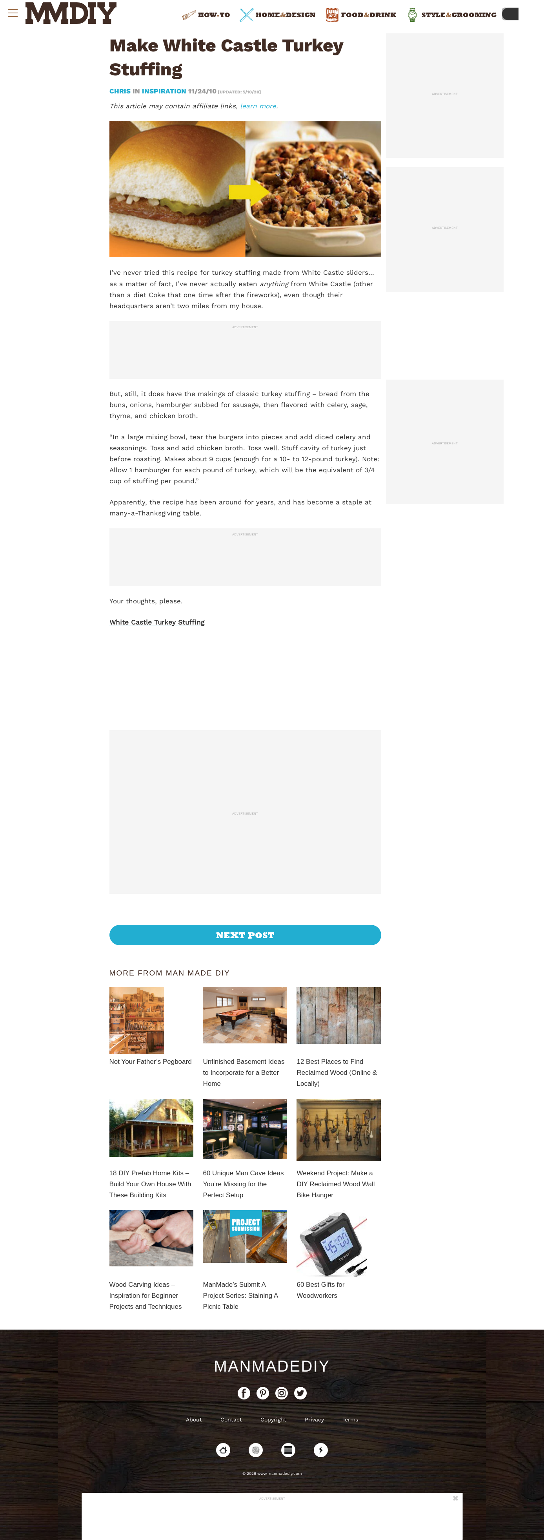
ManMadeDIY (272, 1366)
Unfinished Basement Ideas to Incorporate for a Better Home (243, 1072)
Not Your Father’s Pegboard (150, 1061)
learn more (258, 106)
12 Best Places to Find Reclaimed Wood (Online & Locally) (337, 1072)
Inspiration (164, 91)
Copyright (273, 1419)
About (194, 1419)
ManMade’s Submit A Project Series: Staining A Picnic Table (240, 1295)
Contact (231, 1419)
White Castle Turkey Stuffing (156, 622)
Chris (121, 91)
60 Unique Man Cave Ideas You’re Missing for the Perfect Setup (243, 1184)
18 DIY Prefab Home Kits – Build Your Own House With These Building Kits (150, 1184)
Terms (350, 1419)
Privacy (314, 1419)
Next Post (245, 935)
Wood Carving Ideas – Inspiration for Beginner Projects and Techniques (145, 1295)
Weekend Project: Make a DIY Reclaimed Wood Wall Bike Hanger (336, 1184)
